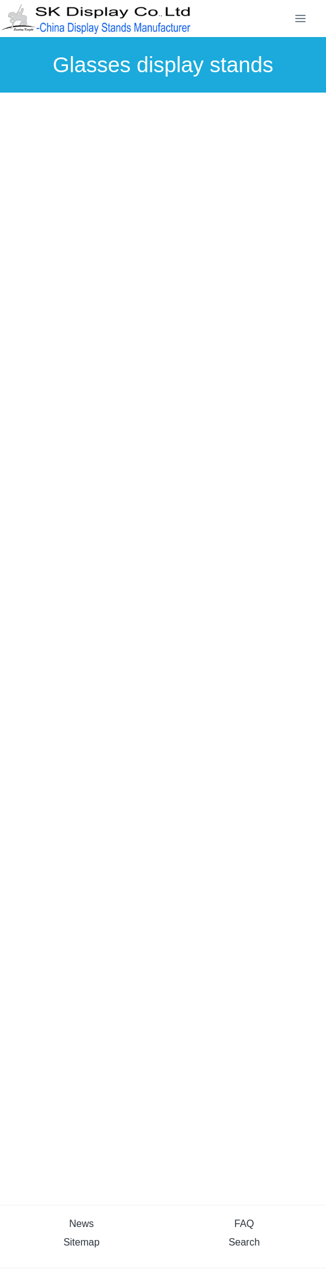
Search (244, 1242)
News (81, 1223)
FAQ (244, 1223)
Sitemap (81, 1242)
